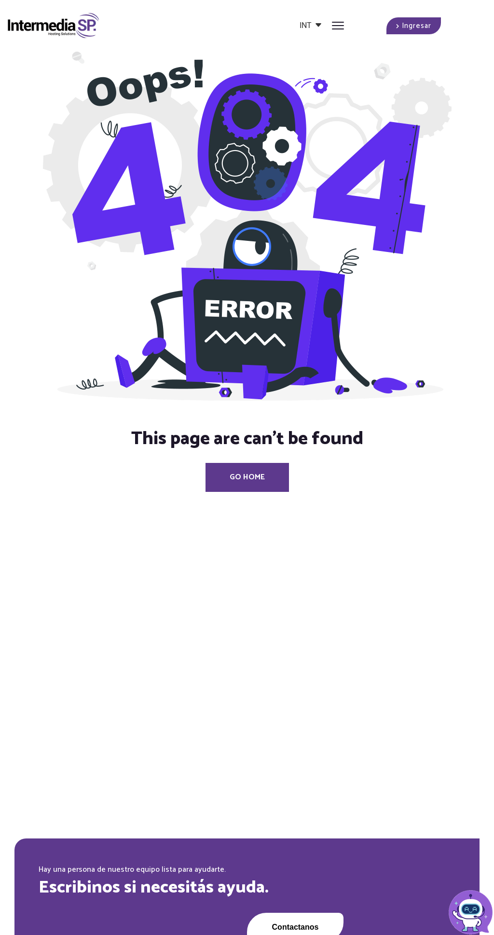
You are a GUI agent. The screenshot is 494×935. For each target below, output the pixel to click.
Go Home (247, 477)
